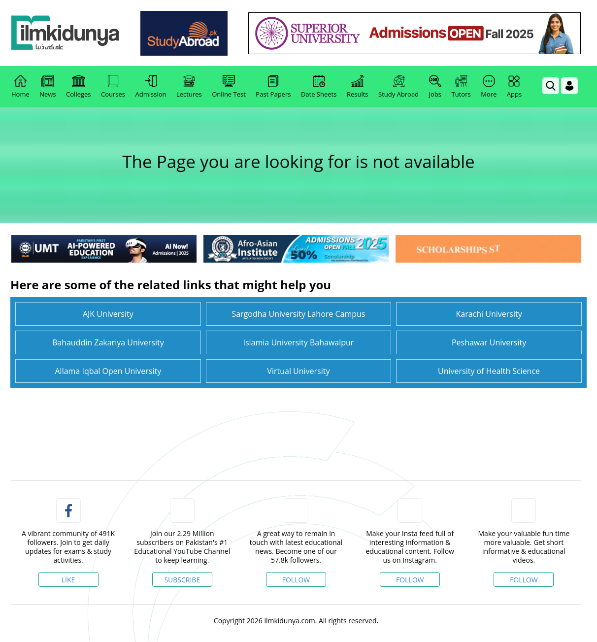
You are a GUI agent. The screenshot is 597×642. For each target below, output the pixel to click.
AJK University (108, 313)
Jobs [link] (435, 87)
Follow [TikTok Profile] (524, 579)
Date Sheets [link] (319, 87)
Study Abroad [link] (398, 87)
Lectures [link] (189, 87)
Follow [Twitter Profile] (296, 579)
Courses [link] (113, 87)
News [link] (47, 87)
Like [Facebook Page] (68, 579)
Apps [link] (514, 87)
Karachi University (489, 313)
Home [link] (20, 87)
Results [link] (357, 87)
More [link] (489, 87)
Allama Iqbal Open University (108, 371)
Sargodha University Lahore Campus (298, 313)
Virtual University (298, 371)
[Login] (569, 85)
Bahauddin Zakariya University (108, 342)
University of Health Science (489, 371)
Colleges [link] (78, 87)
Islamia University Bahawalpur (298, 342)
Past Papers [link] (273, 87)
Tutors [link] (461, 87)
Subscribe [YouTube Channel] (182, 579)
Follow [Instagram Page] (410, 579)
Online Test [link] (229, 87)
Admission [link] (150, 87)
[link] (65, 33)
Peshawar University (489, 342)
